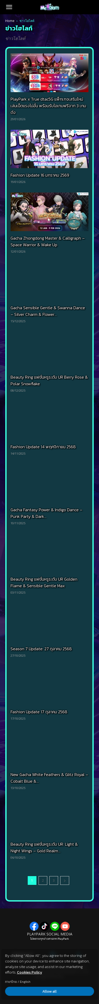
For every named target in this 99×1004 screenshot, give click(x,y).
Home (10, 21)
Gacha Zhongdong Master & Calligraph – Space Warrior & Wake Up (48, 241)
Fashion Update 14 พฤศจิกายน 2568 (43, 446)
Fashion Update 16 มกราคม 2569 (40, 175)
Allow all (50, 991)
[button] (9, 7)
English (25, 981)
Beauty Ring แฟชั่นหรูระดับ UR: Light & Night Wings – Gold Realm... (44, 847)
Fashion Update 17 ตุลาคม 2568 (39, 712)
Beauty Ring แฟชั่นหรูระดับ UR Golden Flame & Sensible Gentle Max (44, 582)
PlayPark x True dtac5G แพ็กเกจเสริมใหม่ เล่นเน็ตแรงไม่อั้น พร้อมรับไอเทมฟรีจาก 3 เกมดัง (48, 105)
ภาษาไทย (11, 981)
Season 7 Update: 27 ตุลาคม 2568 (41, 649)
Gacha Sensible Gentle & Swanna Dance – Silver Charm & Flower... (48, 310)
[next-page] (64, 880)
